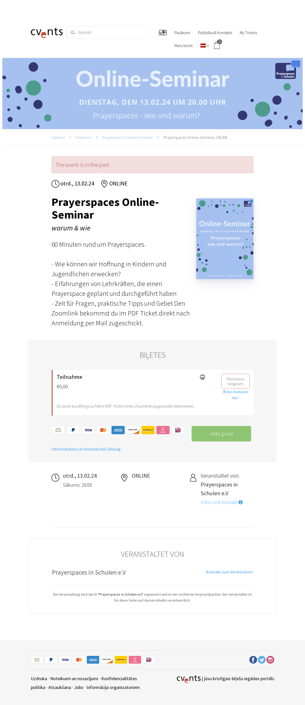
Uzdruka (39, 678)
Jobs (78, 687)
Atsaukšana (59, 687)
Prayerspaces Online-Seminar (127, 137)
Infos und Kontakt (222, 502)
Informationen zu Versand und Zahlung (86, 449)
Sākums (58, 137)
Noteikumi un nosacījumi (74, 678)
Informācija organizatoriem (113, 687)
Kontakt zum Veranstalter (229, 571)
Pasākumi (83, 137)
